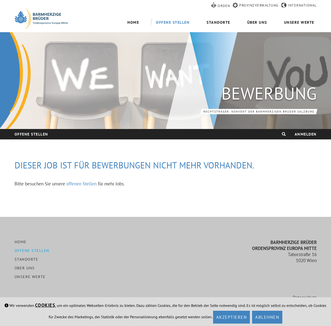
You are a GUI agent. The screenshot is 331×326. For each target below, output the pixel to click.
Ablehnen (267, 317)
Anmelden (306, 134)
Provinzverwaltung (259, 5)
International (302, 5)
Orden (224, 6)
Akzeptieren (231, 317)
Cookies (45, 305)
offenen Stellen (81, 184)
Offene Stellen (31, 134)
